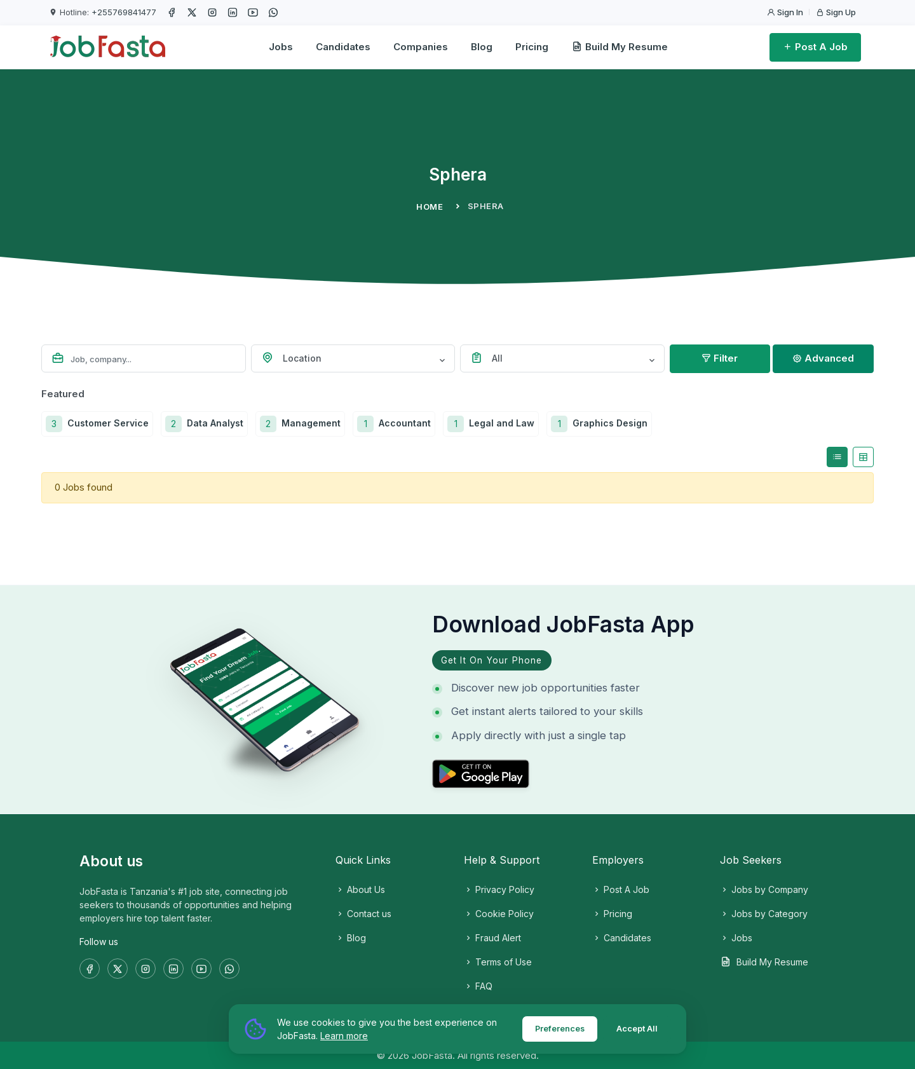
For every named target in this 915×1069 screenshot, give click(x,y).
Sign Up (836, 12)
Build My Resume (619, 47)
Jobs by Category (764, 913)
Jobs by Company (764, 889)
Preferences (557, 1028)
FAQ (478, 986)
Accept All (636, 1028)
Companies (420, 47)
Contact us (363, 913)
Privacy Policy (499, 889)
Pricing (531, 47)
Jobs (281, 47)
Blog (481, 47)
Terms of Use (498, 962)
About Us (360, 889)
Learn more (344, 1035)
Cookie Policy (499, 913)
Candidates (343, 47)
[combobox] (353, 358)
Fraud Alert (492, 937)
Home (429, 206)
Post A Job (815, 47)
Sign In (785, 12)
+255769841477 (124, 12)
